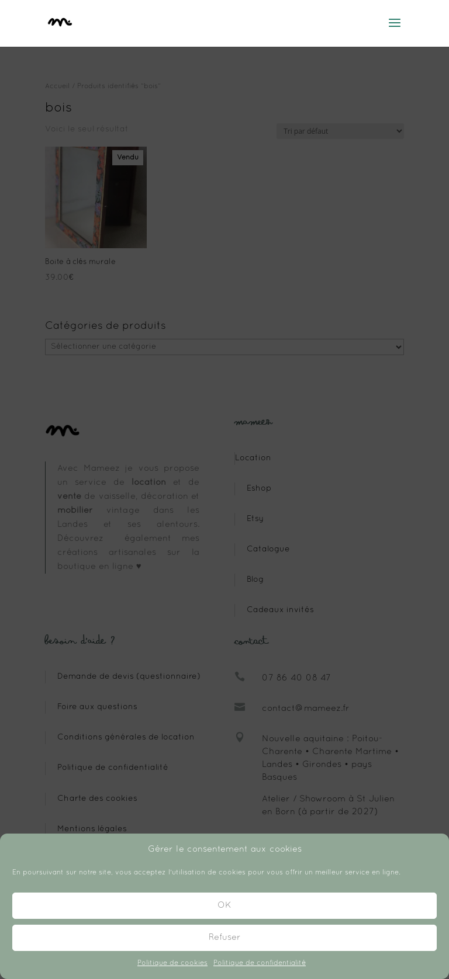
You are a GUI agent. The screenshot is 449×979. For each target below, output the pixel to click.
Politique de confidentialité (259, 963)
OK (224, 905)
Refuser (225, 937)
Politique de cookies (172, 963)
